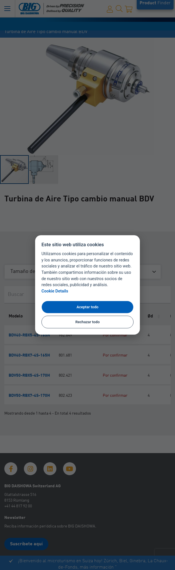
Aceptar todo (87, 307)
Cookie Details (54, 291)
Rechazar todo (87, 322)
